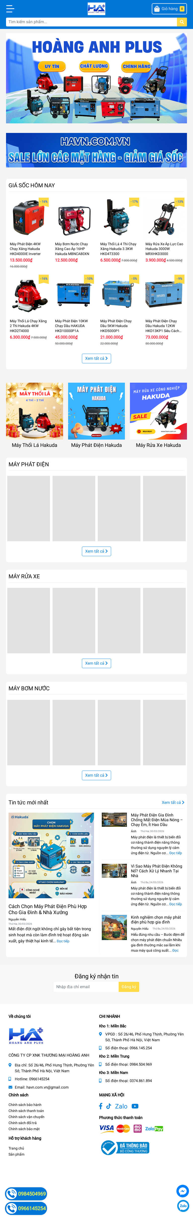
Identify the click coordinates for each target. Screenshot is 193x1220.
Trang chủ (16, 1148)
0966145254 (39, 1079)
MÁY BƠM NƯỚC (29, 688)
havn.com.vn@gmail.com (47, 1087)
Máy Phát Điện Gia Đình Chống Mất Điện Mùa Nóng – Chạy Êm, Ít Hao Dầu (157, 820)
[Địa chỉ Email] (96, 987)
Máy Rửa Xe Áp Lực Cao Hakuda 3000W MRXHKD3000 (164, 249)
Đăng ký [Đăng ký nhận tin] (129, 986)
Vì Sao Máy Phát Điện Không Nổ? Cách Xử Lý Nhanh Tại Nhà (156, 871)
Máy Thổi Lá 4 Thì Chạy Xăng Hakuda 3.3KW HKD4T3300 (118, 249)
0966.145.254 (141, 1048)
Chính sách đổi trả (23, 1123)
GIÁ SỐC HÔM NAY (32, 185)
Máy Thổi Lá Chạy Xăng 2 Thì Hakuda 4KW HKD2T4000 (28, 326)
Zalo (121, 1106)
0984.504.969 (141, 1064)
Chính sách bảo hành (25, 1105)
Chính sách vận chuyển (26, 1117)
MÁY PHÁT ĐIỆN (29, 464)
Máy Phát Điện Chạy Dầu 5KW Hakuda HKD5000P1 (116, 326)
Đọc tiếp (63, 941)
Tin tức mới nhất (28, 802)
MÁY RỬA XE (24, 576)
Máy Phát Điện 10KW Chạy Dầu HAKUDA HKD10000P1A (71, 326)
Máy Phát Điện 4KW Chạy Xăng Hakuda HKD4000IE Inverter (25, 249)
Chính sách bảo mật (24, 1129)
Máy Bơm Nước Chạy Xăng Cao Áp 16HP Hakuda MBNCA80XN (72, 249)
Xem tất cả (96, 358)
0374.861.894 (141, 1081)
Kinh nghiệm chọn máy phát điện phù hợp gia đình (156, 919)
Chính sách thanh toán (26, 1111)
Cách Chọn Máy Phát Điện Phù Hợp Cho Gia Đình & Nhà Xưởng (48, 909)
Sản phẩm (16, 1154)
